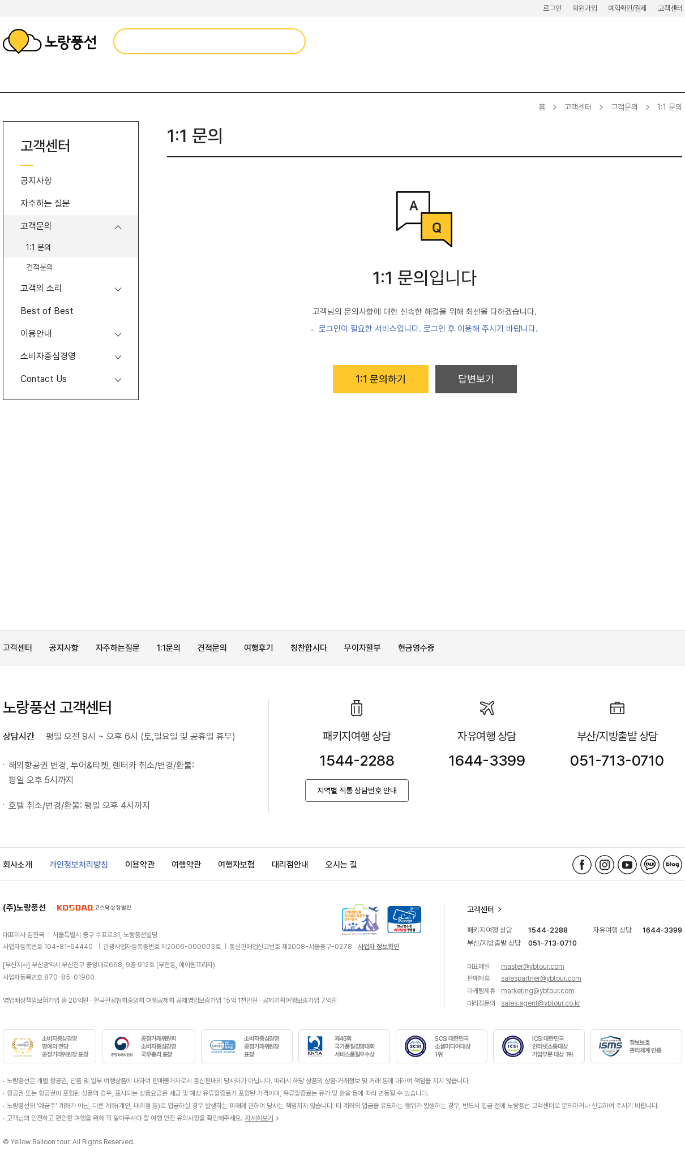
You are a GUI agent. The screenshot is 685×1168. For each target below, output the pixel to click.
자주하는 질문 (45, 203)
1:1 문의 (38, 247)
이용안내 (36, 333)
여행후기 (258, 648)
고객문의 (624, 106)
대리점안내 (290, 865)
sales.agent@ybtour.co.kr (540, 1003)
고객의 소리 (41, 288)
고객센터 (670, 8)
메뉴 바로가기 (0, 0)
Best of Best (47, 311)
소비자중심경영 (48, 356)
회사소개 (17, 865)
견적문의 (39, 267)
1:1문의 (169, 648)
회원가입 (584, 8)
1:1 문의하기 (381, 379)
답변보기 (476, 379)
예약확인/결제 (627, 8)
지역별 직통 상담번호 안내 (357, 790)
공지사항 (36, 180)
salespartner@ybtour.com (541, 978)
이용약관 (140, 865)
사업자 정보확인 (378, 947)
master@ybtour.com (532, 967)
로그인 (552, 8)
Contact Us (43, 378)
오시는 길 (341, 865)
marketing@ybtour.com (538, 991)
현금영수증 (416, 648)
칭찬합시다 (308, 648)
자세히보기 (259, 1118)
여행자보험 (236, 865)
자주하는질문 (118, 648)
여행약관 (186, 865)
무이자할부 (362, 648)
